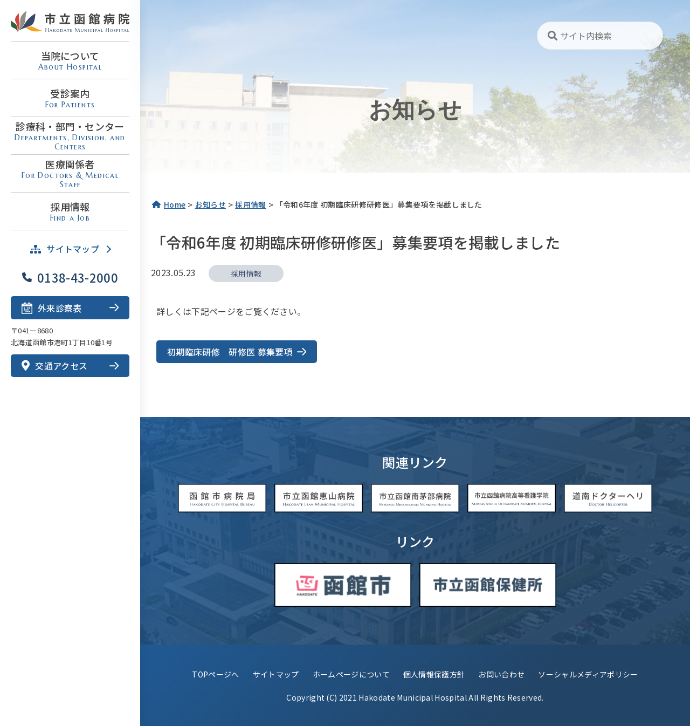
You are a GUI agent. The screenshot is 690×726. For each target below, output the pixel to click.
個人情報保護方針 (434, 674)
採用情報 (70, 211)
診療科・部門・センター (70, 135)
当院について (70, 60)
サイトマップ (276, 674)
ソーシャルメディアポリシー (588, 674)
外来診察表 (52, 307)
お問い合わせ (501, 674)
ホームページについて (351, 674)
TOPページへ (215, 674)
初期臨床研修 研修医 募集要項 (230, 351)
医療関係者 (70, 173)
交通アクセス (54, 365)
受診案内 (70, 97)
